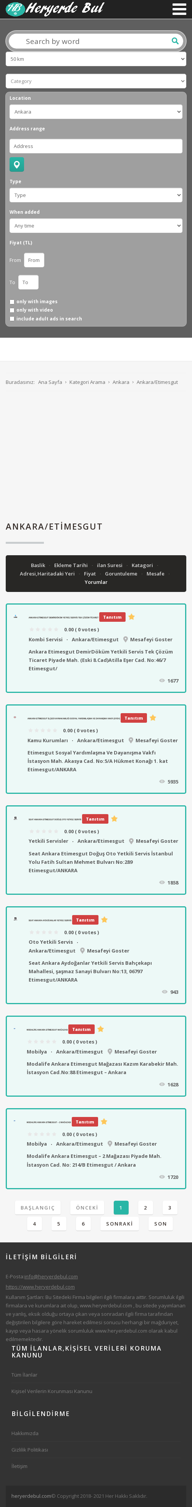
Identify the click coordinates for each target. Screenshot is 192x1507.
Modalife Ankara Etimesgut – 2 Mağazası (49, 1122)
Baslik (38, 565)
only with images (37, 301)
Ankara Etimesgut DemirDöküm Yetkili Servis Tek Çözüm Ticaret (63, 617)
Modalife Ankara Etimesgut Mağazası (47, 1030)
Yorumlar (96, 582)
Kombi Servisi (46, 639)
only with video (34, 310)
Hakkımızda (25, 1433)
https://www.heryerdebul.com (40, 1286)
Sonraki (119, 1223)
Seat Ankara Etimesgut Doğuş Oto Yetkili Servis (55, 819)
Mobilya (37, 1051)
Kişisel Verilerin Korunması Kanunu (51, 1391)
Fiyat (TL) (21, 243)
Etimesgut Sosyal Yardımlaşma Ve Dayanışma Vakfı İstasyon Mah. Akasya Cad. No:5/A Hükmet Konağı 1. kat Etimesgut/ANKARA (97, 761)
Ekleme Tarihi (71, 565)
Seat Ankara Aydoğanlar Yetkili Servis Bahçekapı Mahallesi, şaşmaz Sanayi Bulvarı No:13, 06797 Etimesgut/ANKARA (90, 971)
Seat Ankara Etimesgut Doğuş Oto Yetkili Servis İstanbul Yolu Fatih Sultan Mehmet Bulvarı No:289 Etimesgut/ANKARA (101, 862)
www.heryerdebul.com (106, 1305)
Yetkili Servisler (48, 840)
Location (20, 98)
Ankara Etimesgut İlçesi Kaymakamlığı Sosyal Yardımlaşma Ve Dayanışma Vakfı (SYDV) (73, 718)
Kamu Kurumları (47, 740)
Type (15, 181)
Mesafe (156, 573)
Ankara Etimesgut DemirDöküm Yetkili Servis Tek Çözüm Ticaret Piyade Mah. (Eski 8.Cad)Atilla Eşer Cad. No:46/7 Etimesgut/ (101, 660)
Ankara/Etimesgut (95, 639)
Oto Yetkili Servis (51, 941)
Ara (175, 40)
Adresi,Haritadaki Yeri (48, 573)
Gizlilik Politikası (29, 1449)
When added (25, 212)
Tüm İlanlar (24, 1374)
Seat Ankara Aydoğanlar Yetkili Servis (50, 920)
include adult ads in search (49, 319)
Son (160, 1223)
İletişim (19, 1466)
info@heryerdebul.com (51, 1276)
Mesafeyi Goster (151, 639)
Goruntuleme (122, 573)
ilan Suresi (110, 565)
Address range (27, 129)
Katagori (143, 565)
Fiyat (90, 573)
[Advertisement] (96, 456)
